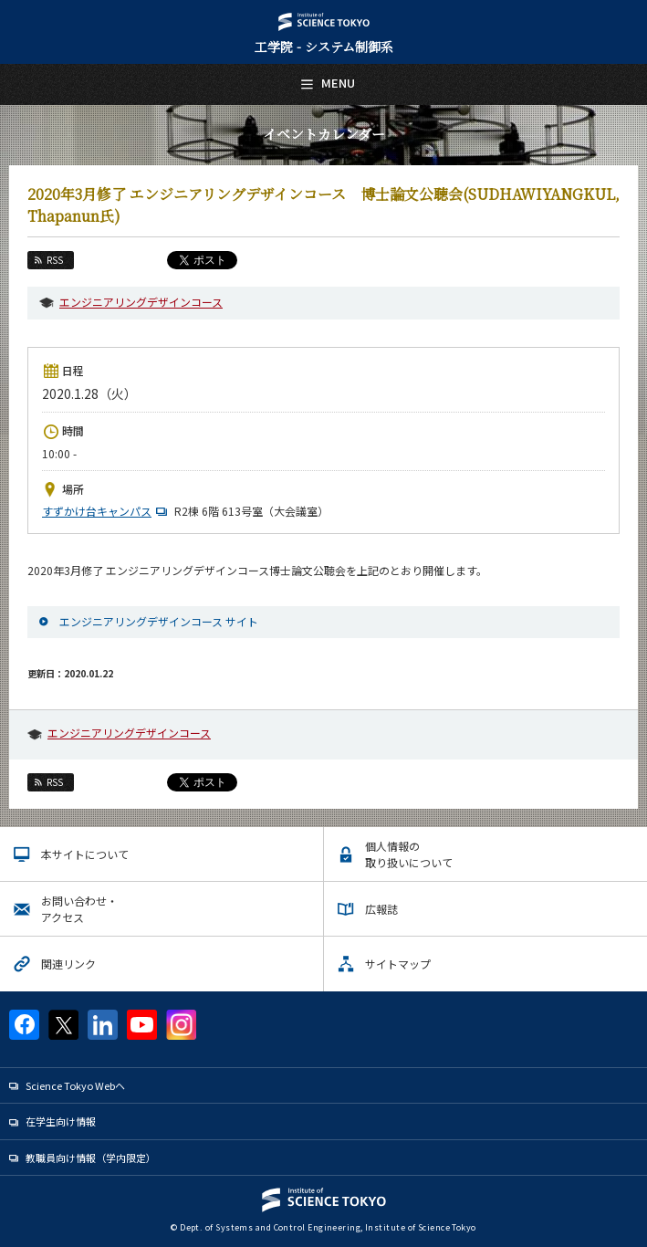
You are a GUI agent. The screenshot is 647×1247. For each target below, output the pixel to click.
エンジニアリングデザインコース (141, 301)
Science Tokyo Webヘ (75, 1085)
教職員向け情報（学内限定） (91, 1157)
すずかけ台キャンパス (107, 511)
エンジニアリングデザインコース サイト (158, 621)
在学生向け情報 (61, 1121)
